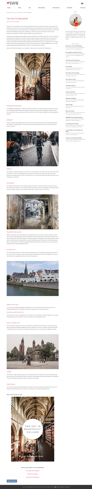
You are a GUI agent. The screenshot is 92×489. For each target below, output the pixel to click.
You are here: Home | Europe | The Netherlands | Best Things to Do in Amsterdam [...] (75, 61)
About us (49, 486)
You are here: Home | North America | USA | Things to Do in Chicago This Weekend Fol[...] (75, 139)
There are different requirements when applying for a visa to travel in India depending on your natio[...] (75, 54)
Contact (53, 486)
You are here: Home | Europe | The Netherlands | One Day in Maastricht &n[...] (75, 93)
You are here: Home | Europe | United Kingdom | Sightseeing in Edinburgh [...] (75, 100)
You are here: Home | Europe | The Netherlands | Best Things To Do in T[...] (75, 74)
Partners (35, 486)
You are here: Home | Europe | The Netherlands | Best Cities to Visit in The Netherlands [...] (75, 47)
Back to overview (12, 481)
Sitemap (68, 486)
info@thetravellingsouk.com (61, 486)
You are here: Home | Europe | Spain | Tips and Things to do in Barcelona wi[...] (75, 132)
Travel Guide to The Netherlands (32, 477)
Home (13, 12)
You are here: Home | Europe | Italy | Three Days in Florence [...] (75, 87)
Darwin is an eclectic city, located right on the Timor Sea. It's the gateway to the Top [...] (75, 125)
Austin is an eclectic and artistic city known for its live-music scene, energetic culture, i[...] (75, 112)
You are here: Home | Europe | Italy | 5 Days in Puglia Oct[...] (75, 106)
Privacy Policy (45, 486)
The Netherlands (20, 12)
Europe (15, 12)
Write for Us (40, 486)
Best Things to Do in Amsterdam (32, 470)
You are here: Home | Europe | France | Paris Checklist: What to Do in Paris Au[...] (75, 68)
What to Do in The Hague (33, 474)
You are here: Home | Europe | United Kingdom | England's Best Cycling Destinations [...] (75, 119)
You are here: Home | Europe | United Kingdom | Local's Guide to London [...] (75, 80)
